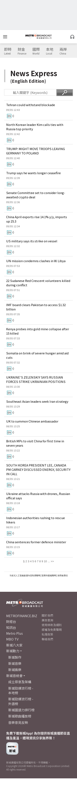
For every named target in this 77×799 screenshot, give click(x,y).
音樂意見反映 (18, 722)
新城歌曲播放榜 (19, 716)
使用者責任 (62, 575)
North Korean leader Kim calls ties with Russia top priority (34, 126)
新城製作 (14, 657)
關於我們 (47, 615)
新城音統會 (14, 675)
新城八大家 (14, 645)
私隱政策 (47, 634)
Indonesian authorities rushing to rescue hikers (35, 520)
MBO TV (12, 639)
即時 (7, 51)
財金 (22, 51)
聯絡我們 (47, 639)
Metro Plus (14, 633)
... (49, 561)
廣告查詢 (47, 620)
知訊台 (11, 627)
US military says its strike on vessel (31, 241)
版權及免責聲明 (52, 629)
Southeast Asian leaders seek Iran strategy (37, 401)
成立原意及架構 (19, 681)
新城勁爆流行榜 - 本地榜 (20, 690)
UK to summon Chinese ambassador (32, 421)
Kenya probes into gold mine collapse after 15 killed (37, 331)
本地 (49, 51)
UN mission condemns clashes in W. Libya (36, 261)
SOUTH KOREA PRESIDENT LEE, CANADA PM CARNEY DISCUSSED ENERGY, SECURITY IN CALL (38, 469)
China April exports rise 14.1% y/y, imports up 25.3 (36, 219)
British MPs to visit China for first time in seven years (35, 443)
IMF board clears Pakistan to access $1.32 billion (36, 307)
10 (45, 561)
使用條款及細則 (52, 625)
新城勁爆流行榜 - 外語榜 (20, 701)
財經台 (11, 621)
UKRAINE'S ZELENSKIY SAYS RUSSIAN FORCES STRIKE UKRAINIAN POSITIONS (36, 379)
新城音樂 (14, 663)
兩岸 (63, 51)
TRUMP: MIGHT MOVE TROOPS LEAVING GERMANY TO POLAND (35, 151)
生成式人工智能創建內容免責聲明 (24, 575)
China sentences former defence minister (36, 542)
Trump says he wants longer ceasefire (33, 173)
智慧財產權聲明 (49, 575)
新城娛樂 (14, 669)
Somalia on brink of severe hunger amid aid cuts (37, 355)
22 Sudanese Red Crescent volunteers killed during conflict (38, 282)
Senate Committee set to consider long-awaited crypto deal (35, 195)
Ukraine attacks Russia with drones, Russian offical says (38, 495)
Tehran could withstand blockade (30, 105)
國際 (36, 51)
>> (52, 561)
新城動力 (12, 650)
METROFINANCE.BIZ (21, 615)
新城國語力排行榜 (21, 709)
